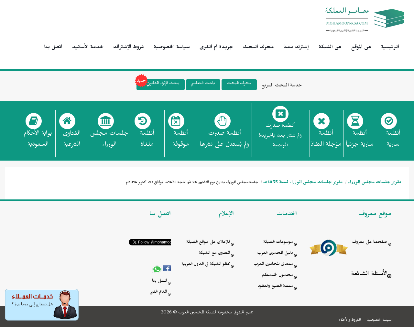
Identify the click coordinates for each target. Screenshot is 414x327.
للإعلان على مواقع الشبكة (208, 242)
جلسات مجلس (109, 140)
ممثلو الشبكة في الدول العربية (205, 264)
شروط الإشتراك (128, 48)
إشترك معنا (296, 48)
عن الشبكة (330, 48)
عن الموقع (361, 48)
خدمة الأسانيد (88, 48)
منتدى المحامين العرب (273, 264)
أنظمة (393, 140)
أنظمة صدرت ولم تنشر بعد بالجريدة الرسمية (280, 136)
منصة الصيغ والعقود (275, 286)
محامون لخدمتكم (277, 275)
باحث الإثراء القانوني (158, 84)
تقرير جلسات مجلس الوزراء (374, 183)
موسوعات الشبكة (278, 242)
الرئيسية (390, 48)
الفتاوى (72, 140)
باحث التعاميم (203, 84)
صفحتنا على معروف (369, 242)
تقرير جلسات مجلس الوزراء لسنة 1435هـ (303, 183)
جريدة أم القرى (216, 48)
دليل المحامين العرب (275, 253)
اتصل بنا (53, 48)
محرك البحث (258, 48)
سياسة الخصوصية (172, 48)
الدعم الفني (158, 292)
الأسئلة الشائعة (369, 275)
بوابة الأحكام (38, 140)
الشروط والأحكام (350, 320)
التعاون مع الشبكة (214, 253)
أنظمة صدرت (224, 140)
